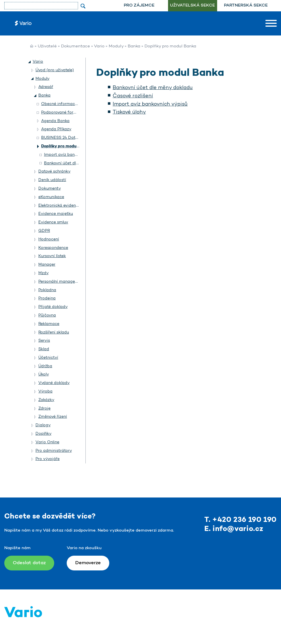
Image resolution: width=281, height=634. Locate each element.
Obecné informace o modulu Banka (75, 104)
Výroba (45, 391)
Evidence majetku (55, 214)
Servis (44, 341)
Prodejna (47, 298)
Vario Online (47, 442)
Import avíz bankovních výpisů (150, 104)
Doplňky (43, 434)
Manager (46, 265)
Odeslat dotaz (29, 562)
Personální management (61, 282)
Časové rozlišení (133, 96)
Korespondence (53, 248)
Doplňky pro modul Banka (66, 146)
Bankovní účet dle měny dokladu (153, 88)
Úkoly (43, 374)
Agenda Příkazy (56, 129)
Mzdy (43, 273)
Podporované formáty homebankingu (77, 112)
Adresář (45, 87)
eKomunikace (51, 197)
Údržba (45, 366)
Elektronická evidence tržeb (64, 205)
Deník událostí (52, 180)
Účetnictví (48, 358)
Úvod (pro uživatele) (54, 70)
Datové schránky (54, 171)
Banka (134, 46)
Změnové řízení (52, 417)
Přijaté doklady (53, 307)
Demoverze (88, 562)
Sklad (43, 349)
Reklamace (48, 324)
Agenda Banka (55, 121)
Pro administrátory (53, 451)
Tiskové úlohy (129, 112)
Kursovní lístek (52, 256)
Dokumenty (49, 188)
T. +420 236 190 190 (240, 520)
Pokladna (47, 290)
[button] (30, 62)
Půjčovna (47, 315)
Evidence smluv (53, 222)
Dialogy (43, 425)
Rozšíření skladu (53, 332)
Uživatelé (47, 46)
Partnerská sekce (246, 5)
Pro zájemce (139, 5)
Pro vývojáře (47, 459)
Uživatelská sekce (192, 5)
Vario (99, 46)
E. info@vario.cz (233, 529)
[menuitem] (139, 5)
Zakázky (46, 400)
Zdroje (44, 408)
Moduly (116, 46)
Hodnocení (48, 239)
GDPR (44, 231)
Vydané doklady (54, 383)
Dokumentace (75, 46)
